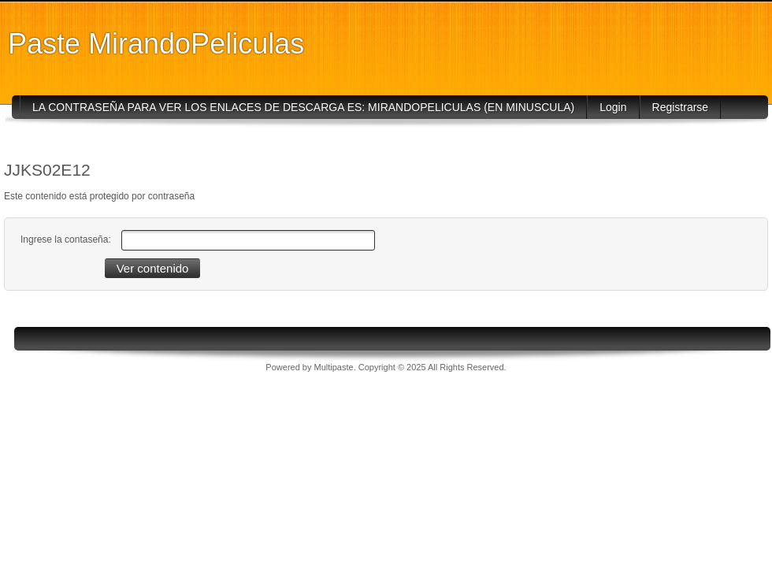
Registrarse (680, 107)
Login (612, 107)
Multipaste (334, 367)
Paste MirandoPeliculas (156, 44)
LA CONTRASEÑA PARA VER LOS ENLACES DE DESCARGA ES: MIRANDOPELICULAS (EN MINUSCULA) (303, 107)
